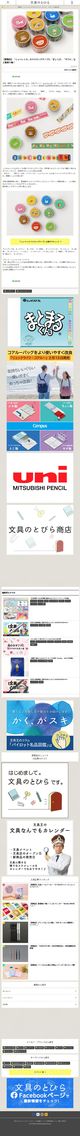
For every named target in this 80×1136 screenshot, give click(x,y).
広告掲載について (40, 1121)
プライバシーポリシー (30, 1121)
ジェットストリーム (41, 641)
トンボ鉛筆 (42, 625)
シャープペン (34, 625)
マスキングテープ (23, 291)
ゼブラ (60, 1048)
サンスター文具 (53, 601)
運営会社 (64, 1121)
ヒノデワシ (30, 1048)
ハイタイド (23, 83)
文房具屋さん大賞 (18, 1063)
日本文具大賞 (52, 1063)
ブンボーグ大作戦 (42, 660)
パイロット (50, 641)
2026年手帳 (40, 1063)
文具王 (48, 625)
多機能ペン (33, 644)
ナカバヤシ (50, 1048)
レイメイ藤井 (41, 604)
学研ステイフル (20, 1051)
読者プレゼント (64, 1063)
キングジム (33, 601)
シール (7, 1063)
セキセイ (61, 601)
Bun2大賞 (8, 1067)
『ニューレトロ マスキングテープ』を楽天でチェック (39, 242)
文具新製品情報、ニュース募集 (53, 1121)
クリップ (40, 601)
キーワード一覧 (39, 1072)
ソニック (68, 601)
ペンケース (18, 1067)
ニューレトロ (48, 83)
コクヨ (46, 601)
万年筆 (64, 641)
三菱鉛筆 (70, 641)
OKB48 (30, 1063)
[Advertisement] (40, 571)
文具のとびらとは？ (18, 1121)
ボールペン (57, 641)
